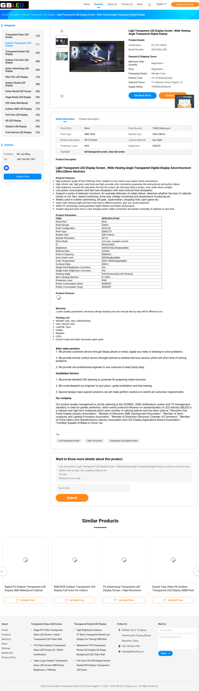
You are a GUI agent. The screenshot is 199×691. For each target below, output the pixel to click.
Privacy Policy (9, 657)
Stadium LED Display (22, 126)
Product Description (89, 119)
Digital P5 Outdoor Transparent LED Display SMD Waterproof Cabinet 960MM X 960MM (25, 590)
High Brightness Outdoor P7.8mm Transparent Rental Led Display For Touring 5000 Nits (93, 634)
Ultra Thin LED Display (22, 77)
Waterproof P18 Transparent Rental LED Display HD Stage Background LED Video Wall (91, 650)
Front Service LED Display (22, 132)
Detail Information (65, 119)
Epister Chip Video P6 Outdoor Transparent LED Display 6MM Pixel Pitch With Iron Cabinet (173, 590)
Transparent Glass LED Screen (22, 35)
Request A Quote (185, 4)
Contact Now (22, 176)
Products (6, 634)
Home (5, 630)
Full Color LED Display (22, 114)
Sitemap (6, 648)
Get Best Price (142, 95)
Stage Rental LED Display (22, 97)
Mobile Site (7, 653)
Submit (72, 498)
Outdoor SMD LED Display (22, 109)
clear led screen (94, 441)
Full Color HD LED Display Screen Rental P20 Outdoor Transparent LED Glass (93, 665)
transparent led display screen (124, 441)
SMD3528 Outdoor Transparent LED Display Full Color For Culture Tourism (74, 590)
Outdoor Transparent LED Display (22, 44)
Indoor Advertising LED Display (22, 69)
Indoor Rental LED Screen (22, 91)
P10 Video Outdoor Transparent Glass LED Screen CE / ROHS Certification (50, 650)
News (4, 643)
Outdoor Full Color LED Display (22, 61)
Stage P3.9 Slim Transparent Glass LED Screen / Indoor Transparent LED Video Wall (48, 634)
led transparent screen (69, 441)
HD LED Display (22, 120)
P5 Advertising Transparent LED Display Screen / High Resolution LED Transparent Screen (122, 590)
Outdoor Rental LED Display (22, 84)
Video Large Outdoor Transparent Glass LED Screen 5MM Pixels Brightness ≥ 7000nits (51, 665)
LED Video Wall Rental (22, 103)
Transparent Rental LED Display (22, 52)
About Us (6, 639)
